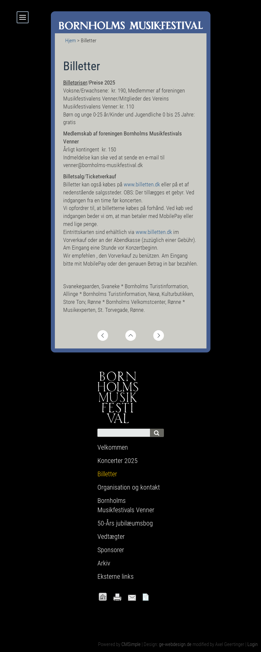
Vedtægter (111, 537)
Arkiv (103, 563)
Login (252, 644)
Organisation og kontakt (128, 487)
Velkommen (112, 447)
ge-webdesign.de (175, 644)
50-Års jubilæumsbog (125, 523)
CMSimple (131, 644)
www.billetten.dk (142, 184)
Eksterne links (115, 576)
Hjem (70, 40)
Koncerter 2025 (117, 461)
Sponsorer (110, 550)
